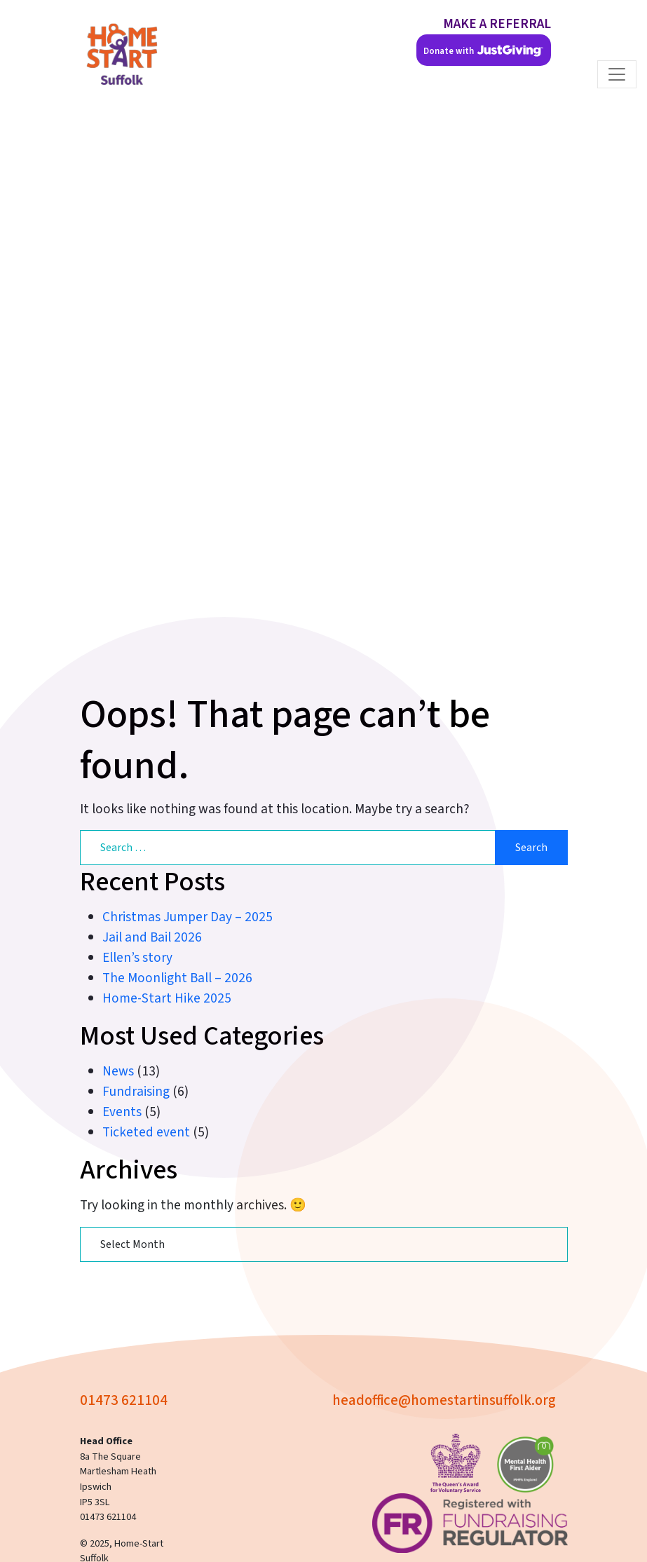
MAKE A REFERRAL (497, 24)
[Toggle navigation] (616, 74)
